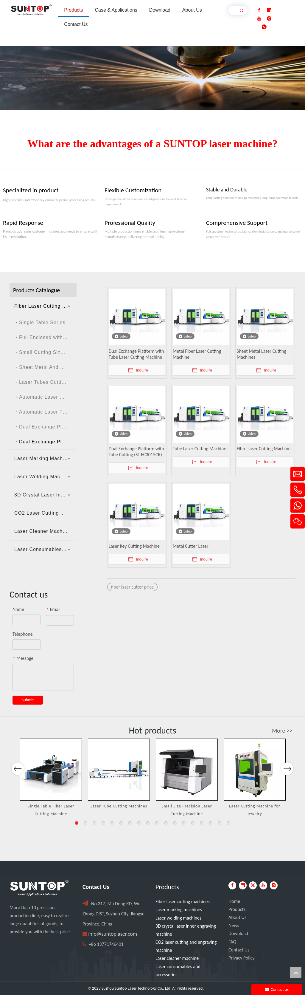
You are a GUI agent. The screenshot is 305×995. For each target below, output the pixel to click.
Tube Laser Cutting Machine (199, 448)
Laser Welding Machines (43, 476)
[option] (51, 778)
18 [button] (228, 823)
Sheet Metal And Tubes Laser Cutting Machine (48, 367)
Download (238, 933)
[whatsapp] (264, 27)
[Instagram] (269, 19)
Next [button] (287, 786)
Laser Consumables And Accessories (45, 549)
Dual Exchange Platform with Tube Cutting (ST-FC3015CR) (136, 451)
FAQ (232, 942)
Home (234, 901)
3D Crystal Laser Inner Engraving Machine (45, 494)
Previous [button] (18, 786)
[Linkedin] (269, 10)
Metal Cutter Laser (190, 546)
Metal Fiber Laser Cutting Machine (197, 354)
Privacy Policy (241, 958)
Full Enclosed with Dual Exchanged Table (48, 337)
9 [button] (148, 823)
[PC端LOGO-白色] (39, 888)
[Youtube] (259, 19)
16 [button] (211, 823)
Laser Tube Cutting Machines (119, 806)
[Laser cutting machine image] (152, 77)
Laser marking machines (178, 909)
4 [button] (103, 823)
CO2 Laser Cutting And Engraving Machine (45, 513)
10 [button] (157, 823)
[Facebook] (259, 10)
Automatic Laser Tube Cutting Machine (48, 411)
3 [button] (94, 823)
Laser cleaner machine (177, 958)
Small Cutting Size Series (48, 352)
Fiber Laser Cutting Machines (45, 306)
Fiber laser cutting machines (182, 901)
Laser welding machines (178, 918)
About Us (237, 917)
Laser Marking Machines (43, 458)
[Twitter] (253, 885)
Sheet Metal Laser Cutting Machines (262, 354)
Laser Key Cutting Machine (134, 546)
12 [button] (175, 823)
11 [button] (166, 823)
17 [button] (219, 823)
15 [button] (202, 823)
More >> (282, 731)
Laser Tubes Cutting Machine (48, 382)
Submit (28, 699)
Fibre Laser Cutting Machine (264, 448)
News (233, 925)
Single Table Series (42, 322)
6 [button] (121, 823)
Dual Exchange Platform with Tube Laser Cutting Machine (136, 354)
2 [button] (85, 823)
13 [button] (184, 823)
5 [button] (112, 823)
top (295, 972)
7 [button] (130, 823)
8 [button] (139, 823)
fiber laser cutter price (132, 587)
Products (236, 909)
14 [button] (193, 823)
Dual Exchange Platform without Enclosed (48, 426)
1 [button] (77, 823)
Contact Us (238, 950)
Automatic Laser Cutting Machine (48, 397)
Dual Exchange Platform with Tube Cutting (48, 441)
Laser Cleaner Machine (42, 531)
